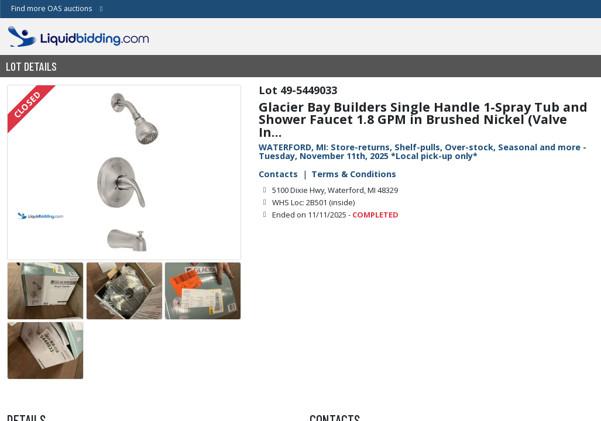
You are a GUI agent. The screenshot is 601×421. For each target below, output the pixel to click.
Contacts (278, 174)
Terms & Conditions (353, 174)
